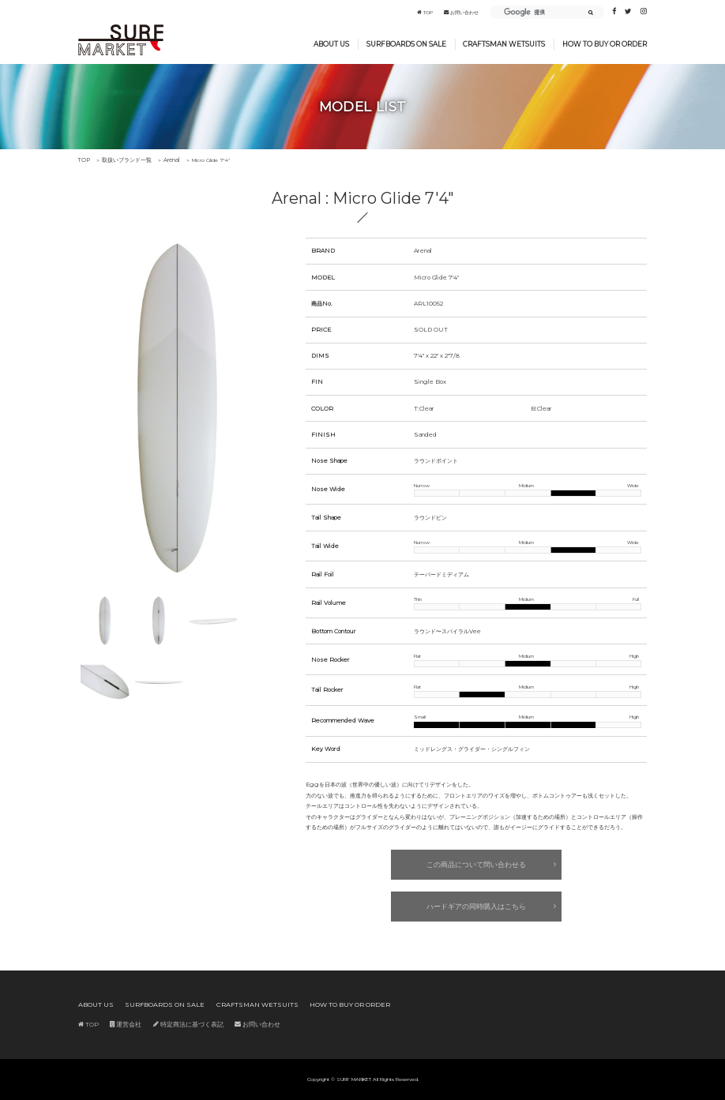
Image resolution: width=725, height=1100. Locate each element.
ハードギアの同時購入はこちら (476, 905)
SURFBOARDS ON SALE (406, 44)
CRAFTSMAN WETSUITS (504, 44)
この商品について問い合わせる (476, 864)
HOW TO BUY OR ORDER (604, 44)
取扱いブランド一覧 (121, 160)
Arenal (161, 160)
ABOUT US (331, 44)
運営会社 (119, 1022)
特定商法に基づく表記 (175, 1022)
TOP (425, 12)
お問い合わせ (461, 12)
